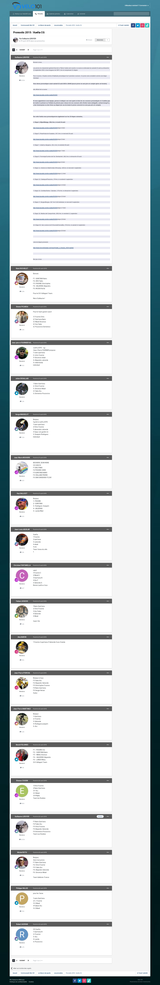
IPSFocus (21, 979)
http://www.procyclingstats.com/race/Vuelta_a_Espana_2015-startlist (53, 248)
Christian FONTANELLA (22, 565)
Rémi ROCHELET (22, 268)
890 (22, 803)
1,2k (22, 401)
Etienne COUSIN (22, 781)
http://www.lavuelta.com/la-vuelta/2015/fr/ (45, 95)
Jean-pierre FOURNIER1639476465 (24, 343)
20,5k (22, 80)
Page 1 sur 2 (37, 50)
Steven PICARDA (22, 307)
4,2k (22, 732)
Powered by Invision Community (140, 981)
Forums (40, 14)
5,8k (22, 291)
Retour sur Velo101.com (23, 14)
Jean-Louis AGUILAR (22, 529)
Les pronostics (39, 41)
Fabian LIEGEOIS (22, 601)
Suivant (22, 50)
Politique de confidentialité (18, 982)
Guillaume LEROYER (29, 39)
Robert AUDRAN (22, 924)
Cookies (31, 982)
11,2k (22, 437)
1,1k (22, 767)
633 (22, 480)
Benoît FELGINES (22, 745)
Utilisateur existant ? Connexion (137, 5)
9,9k (22, 875)
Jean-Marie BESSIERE (22, 457)
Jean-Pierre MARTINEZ (22, 709)
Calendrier (70, 14)
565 (22, 696)
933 (22, 365)
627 (22, 588)
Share (89, 40)
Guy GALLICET (22, 493)
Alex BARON (22, 637)
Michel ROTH (22, 852)
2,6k (22, 329)
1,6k (22, 624)
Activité (82, 14)
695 (22, 516)
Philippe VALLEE (22, 888)
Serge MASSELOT (22, 414)
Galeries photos (54, 14)
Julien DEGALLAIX (22, 378)
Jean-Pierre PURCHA (22, 673)
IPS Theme (13, 979)
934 (22, 911)
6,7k (22, 947)
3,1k (22, 552)
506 (22, 660)
